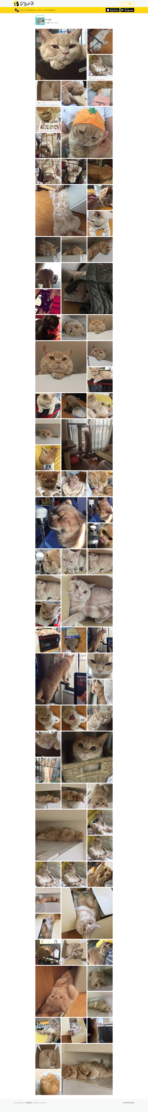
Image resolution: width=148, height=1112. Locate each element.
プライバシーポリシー (40, 1103)
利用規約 (29, 1103)
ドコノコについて (19, 1103)
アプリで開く (127, 4)
